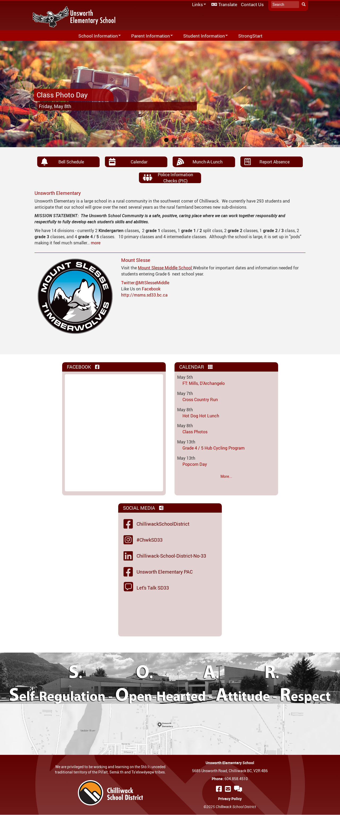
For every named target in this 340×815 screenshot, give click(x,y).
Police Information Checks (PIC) (175, 178)
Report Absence (275, 162)
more (95, 243)
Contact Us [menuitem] (252, 4)
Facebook (151, 289)
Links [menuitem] (198, 4)
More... (226, 476)
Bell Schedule (71, 162)
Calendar (139, 162)
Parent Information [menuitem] (148, 36)
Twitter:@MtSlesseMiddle (145, 283)
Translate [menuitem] (227, 4)
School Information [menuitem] (96, 36)
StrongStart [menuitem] (250, 36)
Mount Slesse (135, 260)
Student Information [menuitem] (202, 36)
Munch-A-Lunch (208, 162)
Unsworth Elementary (58, 193)
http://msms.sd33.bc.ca (144, 295)
